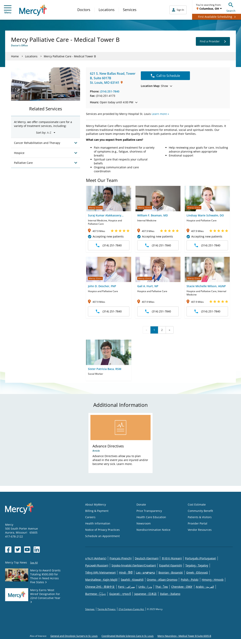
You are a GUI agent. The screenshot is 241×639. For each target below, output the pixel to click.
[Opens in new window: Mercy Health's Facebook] (8, 549)
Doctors (83, 9)
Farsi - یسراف (126, 587)
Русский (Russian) (96, 565)
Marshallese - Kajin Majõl (101, 579)
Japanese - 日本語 (145, 594)
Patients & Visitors (200, 517)
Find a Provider (213, 41)
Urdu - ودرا (145, 587)
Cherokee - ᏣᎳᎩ (181, 587)
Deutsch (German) (146, 558)
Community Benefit (200, 511)
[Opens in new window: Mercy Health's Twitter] (18, 549)
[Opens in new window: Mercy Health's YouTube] (27, 549)
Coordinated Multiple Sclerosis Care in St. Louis (128, 636)
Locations (107, 9)
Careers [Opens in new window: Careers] (90, 517)
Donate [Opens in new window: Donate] (141, 504)
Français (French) (121, 558)
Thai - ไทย (161, 587)
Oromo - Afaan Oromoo (162, 579)
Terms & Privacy (106, 609)
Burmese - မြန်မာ (95, 594)
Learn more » (160, 114)
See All (34, 562)
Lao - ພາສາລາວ (145, 572)
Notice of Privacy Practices (102, 530)
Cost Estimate (197, 504)
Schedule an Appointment (102, 536)
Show (156, 86)
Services (129, 9)
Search (230, 7)
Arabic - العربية (205, 587)
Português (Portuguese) (200, 558)
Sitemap (90, 609)
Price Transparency (149, 511)
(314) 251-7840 (109, 91)
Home (15, 56)
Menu (7, 9)
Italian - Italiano (170, 594)
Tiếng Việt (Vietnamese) (100, 572)
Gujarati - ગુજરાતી (120, 594)
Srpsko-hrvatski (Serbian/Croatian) (134, 565)
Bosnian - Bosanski (171, 572)
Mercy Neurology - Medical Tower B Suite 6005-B (184, 636)
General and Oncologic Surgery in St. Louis (73, 636)
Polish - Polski (189, 579)
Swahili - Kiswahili (132, 579)
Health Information (97, 523)
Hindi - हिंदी (126, 572)
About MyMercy (95, 504)
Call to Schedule (165, 76)
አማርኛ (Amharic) (95, 558)
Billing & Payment (96, 511)
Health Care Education (151, 517)
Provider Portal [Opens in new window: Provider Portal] (197, 523)
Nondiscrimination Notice (153, 530)
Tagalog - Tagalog (196, 565)
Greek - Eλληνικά (197, 572)
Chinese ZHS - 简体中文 (100, 587)
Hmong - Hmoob (212, 579)
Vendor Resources (200, 530)
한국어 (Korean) (172, 558)
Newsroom (143, 523)
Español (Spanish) (170, 565)
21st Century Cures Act (131, 609)
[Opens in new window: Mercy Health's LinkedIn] (37, 549)
